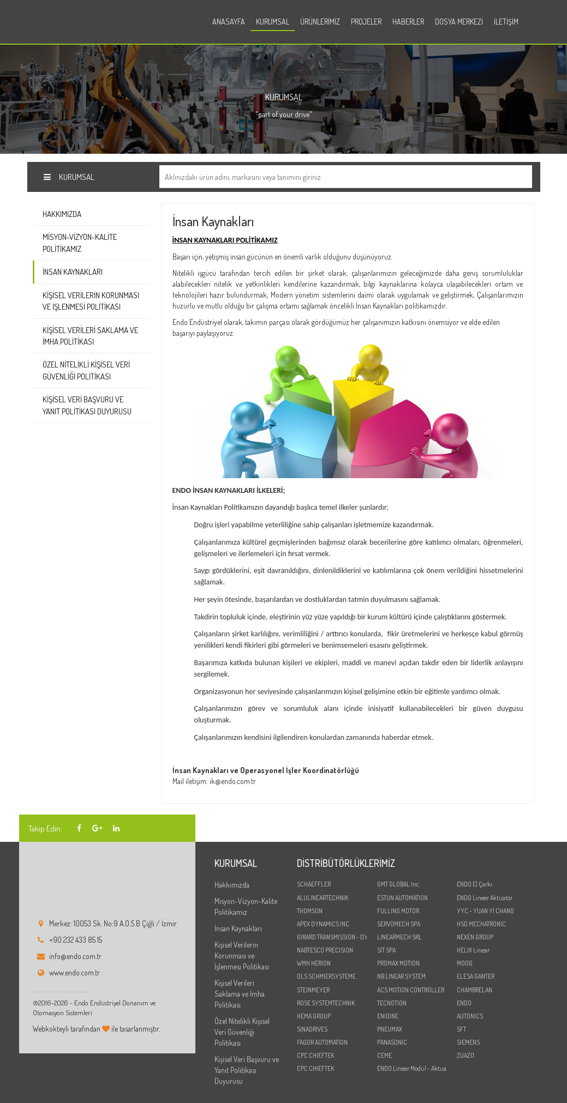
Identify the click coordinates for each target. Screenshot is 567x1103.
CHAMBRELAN (474, 990)
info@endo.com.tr (75, 956)
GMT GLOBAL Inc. (398, 884)
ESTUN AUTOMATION (402, 898)
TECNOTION (392, 1003)
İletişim (506, 21)
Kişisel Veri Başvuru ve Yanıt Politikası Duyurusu (87, 405)
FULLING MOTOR (398, 911)
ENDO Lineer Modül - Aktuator (411, 1068)
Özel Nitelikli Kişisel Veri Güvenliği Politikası (86, 370)
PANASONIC (392, 1042)
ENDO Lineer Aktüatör (484, 898)
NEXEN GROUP (475, 937)
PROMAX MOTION (398, 963)
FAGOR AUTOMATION (322, 1042)
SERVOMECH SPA (398, 924)
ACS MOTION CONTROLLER (410, 990)
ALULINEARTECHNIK (322, 898)
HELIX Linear (473, 950)
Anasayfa (228, 21)
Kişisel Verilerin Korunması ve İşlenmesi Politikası (91, 301)
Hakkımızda (62, 214)
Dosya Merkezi (459, 21)
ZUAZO (465, 1055)
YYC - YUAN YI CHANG (485, 911)
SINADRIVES (312, 1029)
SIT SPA (386, 950)
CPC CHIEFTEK (315, 1055)
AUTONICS (470, 1016)
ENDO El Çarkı (474, 884)
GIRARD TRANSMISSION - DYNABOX (331, 937)
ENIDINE (387, 1016)
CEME (384, 1055)
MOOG (465, 963)
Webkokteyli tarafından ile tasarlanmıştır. (96, 1028)
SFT (461, 1029)
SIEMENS (468, 1042)
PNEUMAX (389, 1029)
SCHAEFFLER (314, 884)
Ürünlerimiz (320, 21)
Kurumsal (272, 21)
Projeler (366, 21)
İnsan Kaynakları (73, 272)
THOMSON (310, 911)
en (530, 23)
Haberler (408, 21)
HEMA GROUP (314, 1016)
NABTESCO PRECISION (325, 950)
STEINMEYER (313, 990)
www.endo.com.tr (74, 972)
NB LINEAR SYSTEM (401, 976)
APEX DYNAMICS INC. (323, 924)
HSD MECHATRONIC (481, 924)
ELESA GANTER (475, 976)
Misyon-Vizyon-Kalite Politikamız (80, 243)
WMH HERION (314, 963)
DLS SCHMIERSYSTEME (326, 976)
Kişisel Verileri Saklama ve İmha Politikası (90, 336)
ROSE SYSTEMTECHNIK (326, 1003)
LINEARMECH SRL (399, 937)
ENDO (464, 1003)
